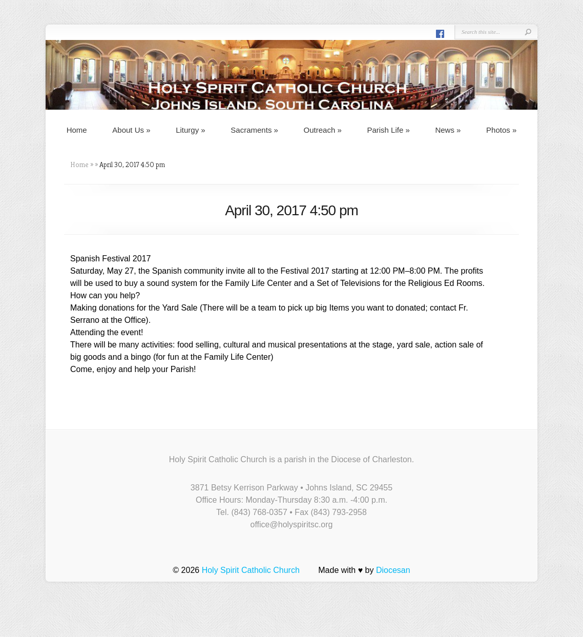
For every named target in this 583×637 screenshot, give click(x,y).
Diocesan (393, 570)
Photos (501, 130)
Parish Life (388, 130)
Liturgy (190, 130)
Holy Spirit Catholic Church (251, 570)
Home (77, 130)
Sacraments (254, 130)
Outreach (323, 130)
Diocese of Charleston (371, 459)
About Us (131, 130)
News (448, 130)
